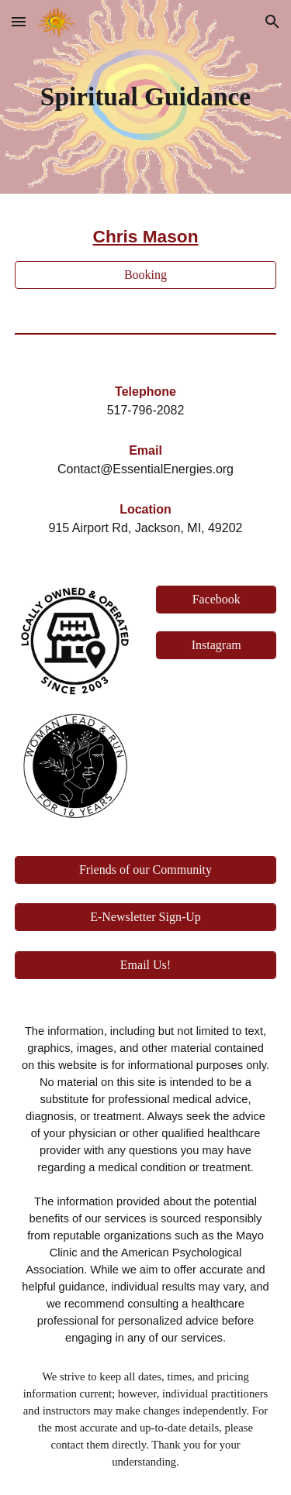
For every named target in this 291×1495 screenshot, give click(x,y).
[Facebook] (216, 599)
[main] (146, 97)
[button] (18, 21)
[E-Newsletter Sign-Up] (146, 917)
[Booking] (146, 275)
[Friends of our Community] (146, 870)
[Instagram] (216, 645)
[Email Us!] (146, 965)
